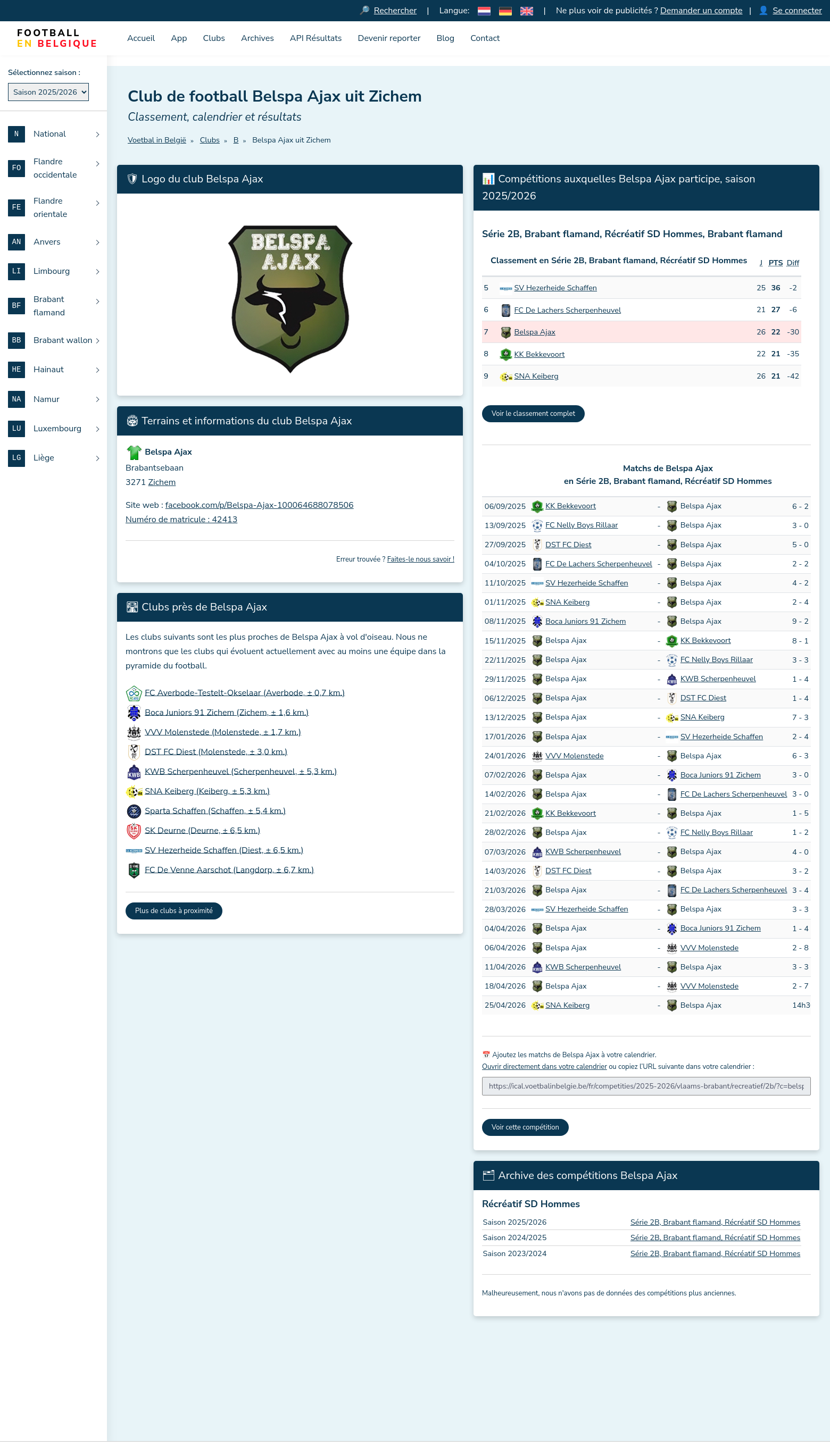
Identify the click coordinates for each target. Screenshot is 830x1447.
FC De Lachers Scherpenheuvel (567, 310)
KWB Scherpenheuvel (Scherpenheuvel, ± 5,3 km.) (241, 771)
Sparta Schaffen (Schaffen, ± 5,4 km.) (215, 811)
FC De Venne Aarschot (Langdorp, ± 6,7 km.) (229, 870)
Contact (485, 38)
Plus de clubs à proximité (174, 911)
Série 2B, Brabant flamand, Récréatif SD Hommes (715, 1222)
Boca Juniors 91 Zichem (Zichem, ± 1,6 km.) (227, 712)
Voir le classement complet (533, 414)
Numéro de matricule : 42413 (181, 520)
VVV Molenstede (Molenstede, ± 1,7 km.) (223, 732)
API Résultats (316, 38)
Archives (257, 38)
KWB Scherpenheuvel (718, 679)
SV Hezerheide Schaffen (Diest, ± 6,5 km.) (224, 850)
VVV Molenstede (574, 755)
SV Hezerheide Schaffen (555, 288)
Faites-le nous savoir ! (420, 559)
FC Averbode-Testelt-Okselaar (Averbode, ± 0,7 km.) (245, 693)
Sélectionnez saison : (44, 72)
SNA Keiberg (536, 376)
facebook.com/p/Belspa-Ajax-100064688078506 (259, 506)
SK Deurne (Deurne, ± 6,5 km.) (202, 831)
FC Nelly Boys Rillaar (581, 525)
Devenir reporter (389, 38)
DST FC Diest (568, 544)
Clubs (214, 38)
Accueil (141, 38)
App (179, 38)
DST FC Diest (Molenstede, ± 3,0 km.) (216, 752)
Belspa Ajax (534, 332)
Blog (445, 38)
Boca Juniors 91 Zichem (585, 621)
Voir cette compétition (525, 1128)
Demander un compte (701, 10)
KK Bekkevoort (539, 354)
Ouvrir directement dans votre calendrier (544, 1067)
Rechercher (395, 10)
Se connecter (797, 10)
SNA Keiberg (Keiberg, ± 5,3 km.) (207, 791)
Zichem (162, 482)
